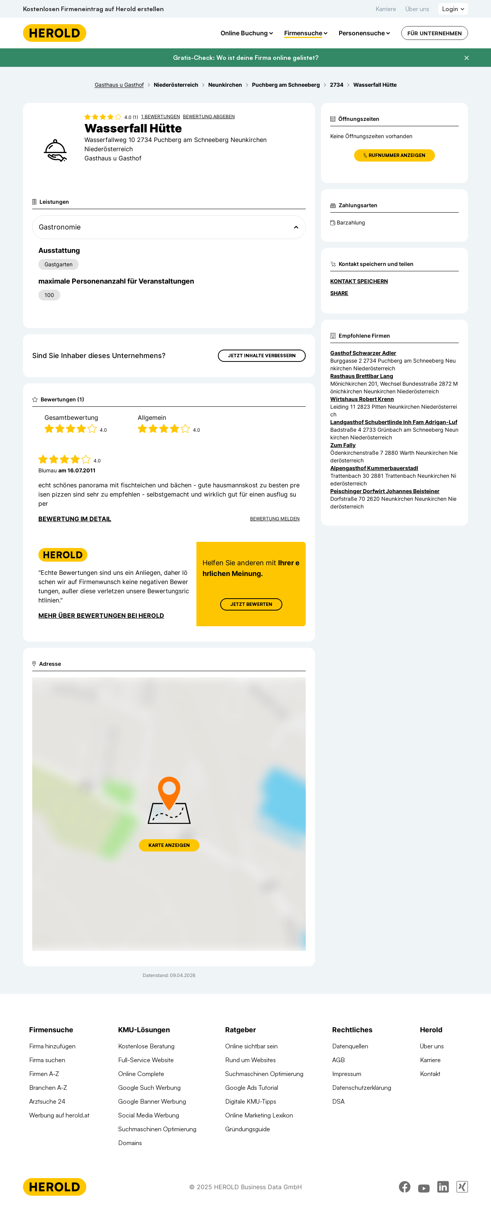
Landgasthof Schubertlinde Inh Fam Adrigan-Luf (393, 422)
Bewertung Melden (275, 518)
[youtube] (424, 1187)
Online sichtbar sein (251, 1046)
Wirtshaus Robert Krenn (362, 399)
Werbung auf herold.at (59, 1115)
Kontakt (430, 1074)
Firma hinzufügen (52, 1046)
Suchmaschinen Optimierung (157, 1129)
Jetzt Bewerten (251, 604)
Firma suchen (47, 1060)
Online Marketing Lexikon (259, 1115)
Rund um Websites (250, 1060)
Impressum (346, 1074)
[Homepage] (54, 33)
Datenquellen (350, 1046)
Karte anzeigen (169, 845)
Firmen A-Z (44, 1074)
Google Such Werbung (149, 1087)
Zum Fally (343, 445)
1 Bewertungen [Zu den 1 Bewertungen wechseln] (160, 116)
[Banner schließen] (466, 58)
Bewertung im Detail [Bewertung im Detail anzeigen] (74, 519)
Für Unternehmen (434, 33)
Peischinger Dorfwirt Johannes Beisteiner (385, 491)
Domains (130, 1143)
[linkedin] (443, 1187)
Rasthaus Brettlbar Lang (361, 376)
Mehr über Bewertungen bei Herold (101, 615)
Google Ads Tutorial (251, 1087)
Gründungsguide (247, 1129)
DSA (338, 1101)
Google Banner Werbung (152, 1101)
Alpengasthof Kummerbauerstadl (374, 468)
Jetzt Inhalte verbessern (262, 355)
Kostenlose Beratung (146, 1046)
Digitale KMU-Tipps (250, 1101)
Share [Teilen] (339, 293)
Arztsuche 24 (47, 1101)
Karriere (386, 9)
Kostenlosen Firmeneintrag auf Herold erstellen (93, 9)
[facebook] (404, 1187)
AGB (338, 1060)
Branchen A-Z (48, 1087)
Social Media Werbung (148, 1115)
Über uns (417, 9)
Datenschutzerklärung (361, 1087)
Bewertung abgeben (209, 116)
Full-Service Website (146, 1060)
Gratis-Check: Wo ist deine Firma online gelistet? (245, 57)
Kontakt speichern (359, 281)
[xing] (462, 1187)
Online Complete (141, 1074)
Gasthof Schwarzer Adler (363, 353)
